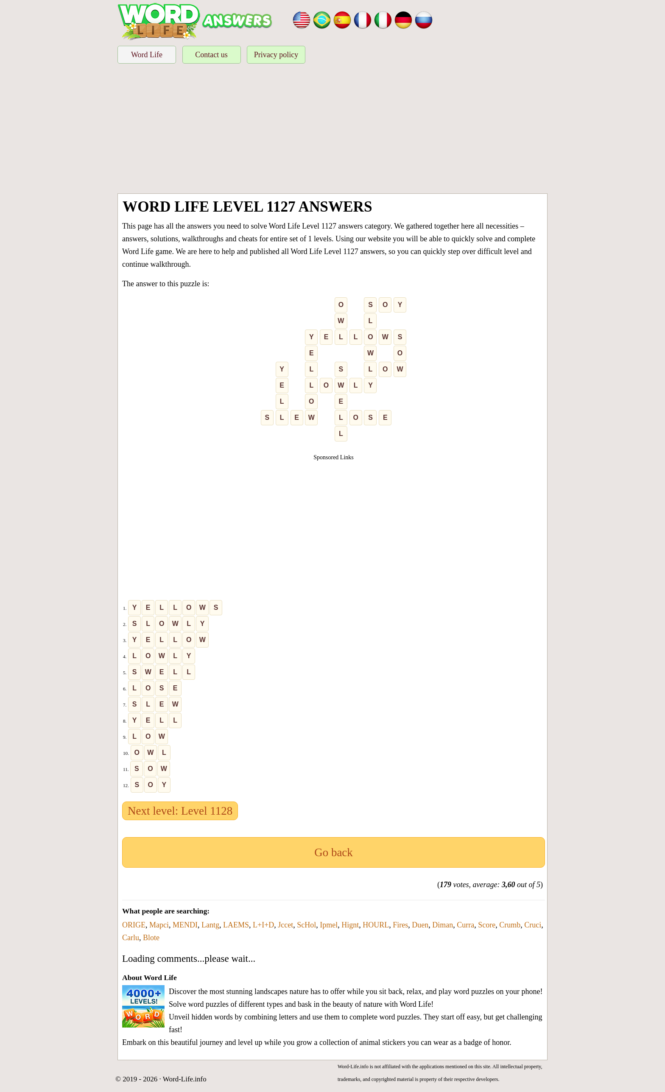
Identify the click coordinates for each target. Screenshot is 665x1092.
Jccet (285, 925)
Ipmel (329, 925)
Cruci (532, 925)
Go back (333, 852)
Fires (400, 925)
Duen (420, 925)
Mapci (159, 925)
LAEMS (236, 925)
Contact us (211, 54)
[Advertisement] (332, 129)
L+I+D (263, 925)
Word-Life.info (185, 1079)
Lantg (210, 925)
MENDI (185, 925)
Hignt (350, 925)
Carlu (130, 937)
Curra (465, 925)
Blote (151, 937)
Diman (442, 925)
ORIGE (133, 925)
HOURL (376, 925)
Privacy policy (276, 54)
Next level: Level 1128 (180, 810)
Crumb (509, 925)
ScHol (306, 925)
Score (486, 925)
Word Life (146, 54)
